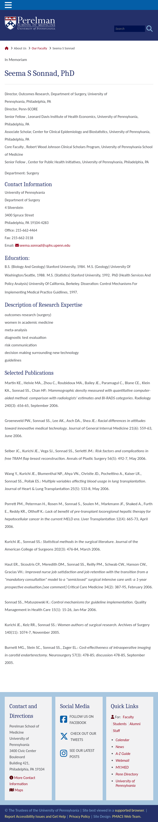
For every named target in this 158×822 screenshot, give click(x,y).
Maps (19, 790)
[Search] (129, 29)
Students (120, 724)
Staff (116, 730)
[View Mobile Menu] (8, 6)
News (120, 747)
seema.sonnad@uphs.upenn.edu (45, 245)
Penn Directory (127, 774)
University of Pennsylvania (126, 783)
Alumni (135, 724)
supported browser (129, 810)
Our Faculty (39, 48)
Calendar (122, 740)
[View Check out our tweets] (65, 736)
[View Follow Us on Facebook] (65, 719)
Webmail (122, 760)
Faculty (128, 717)
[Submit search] (149, 28)
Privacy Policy (79, 816)
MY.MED (122, 767)
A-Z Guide (123, 753)
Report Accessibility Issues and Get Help (35, 816)
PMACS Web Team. (126, 816)
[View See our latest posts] (65, 753)
